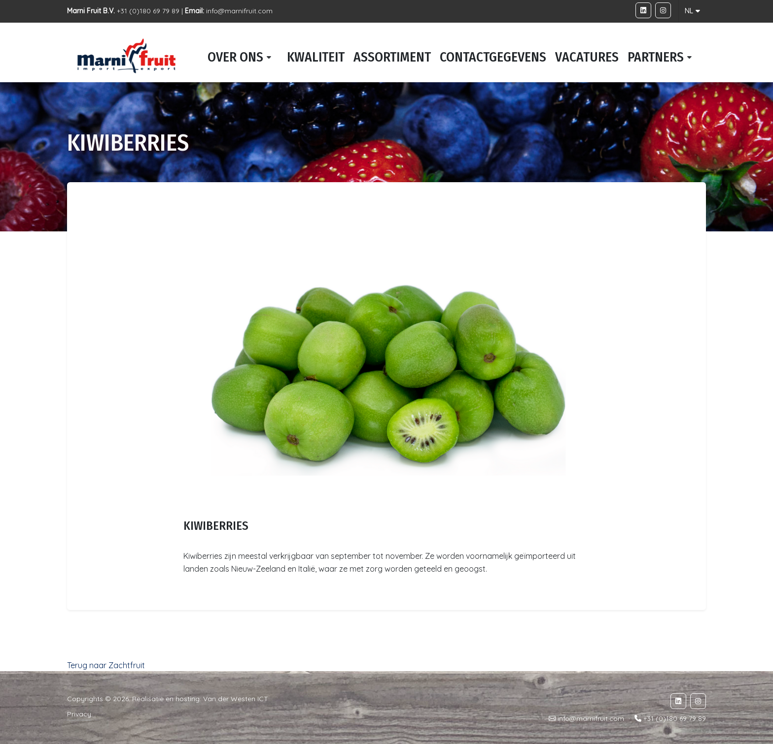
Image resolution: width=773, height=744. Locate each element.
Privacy (79, 714)
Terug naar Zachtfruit (106, 665)
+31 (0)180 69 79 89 (674, 718)
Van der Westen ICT (235, 698)
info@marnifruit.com (239, 10)
